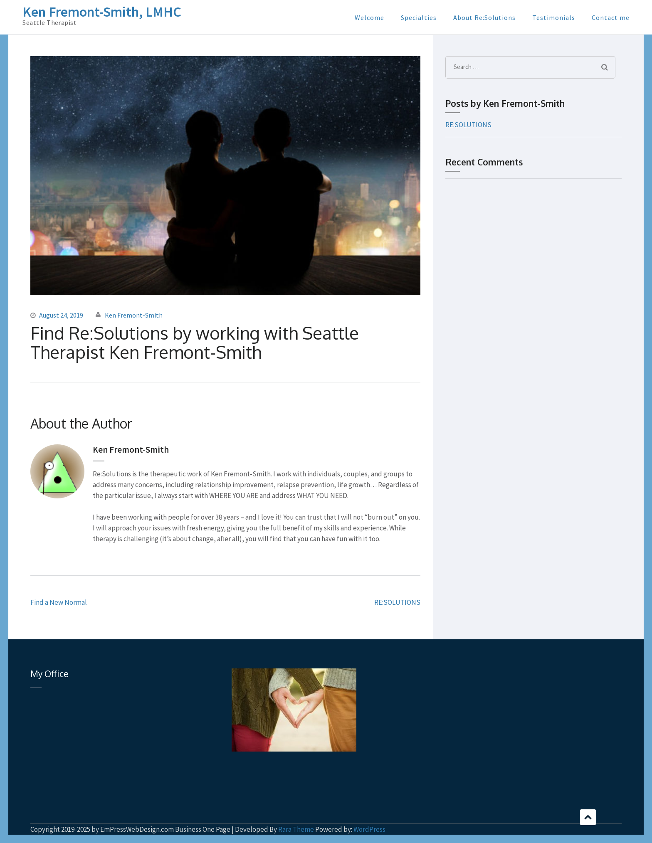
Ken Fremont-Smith (134, 315)
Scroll (588, 817)
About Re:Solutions (484, 17)
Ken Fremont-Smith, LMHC (101, 11)
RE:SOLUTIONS (397, 602)
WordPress (369, 829)
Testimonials (553, 17)
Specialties (419, 17)
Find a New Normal (58, 602)
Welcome (369, 17)
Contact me (611, 17)
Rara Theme (296, 829)
